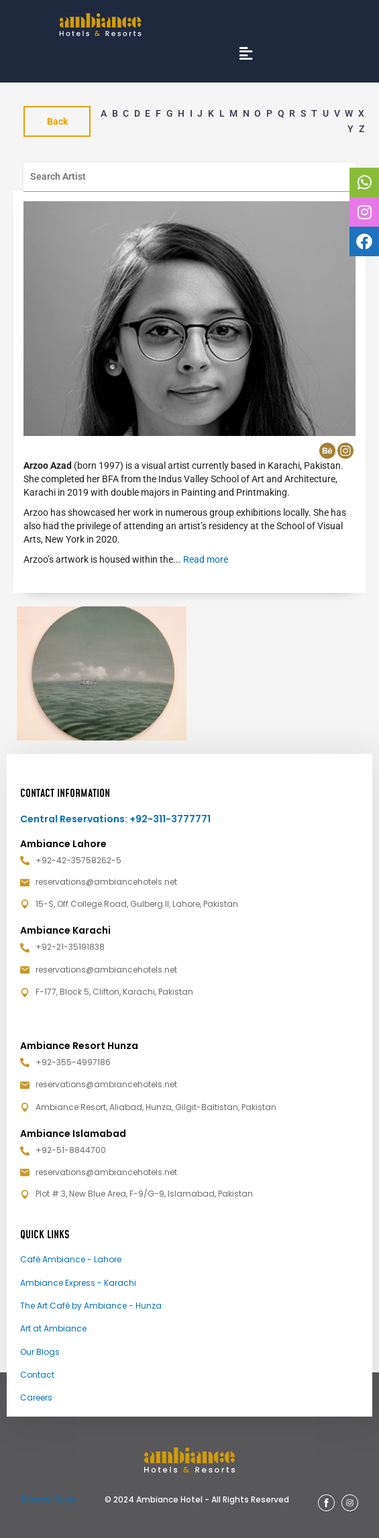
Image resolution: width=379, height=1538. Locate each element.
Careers (36, 1397)
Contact (37, 1374)
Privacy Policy (48, 1499)
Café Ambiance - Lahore (70, 1259)
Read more (205, 559)
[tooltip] (364, 182)
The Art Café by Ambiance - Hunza (91, 1305)
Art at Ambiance (53, 1328)
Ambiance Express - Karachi (78, 1282)
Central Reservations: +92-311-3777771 (115, 819)
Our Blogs (40, 1352)
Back (57, 121)
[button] (245, 53)
